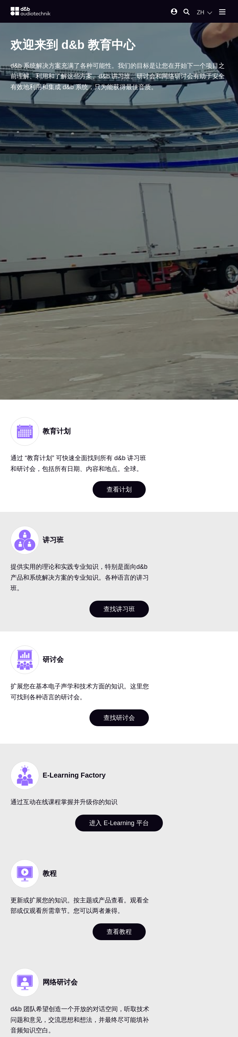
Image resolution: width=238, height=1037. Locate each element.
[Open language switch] (204, 12)
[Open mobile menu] (222, 12)
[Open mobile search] (186, 12)
